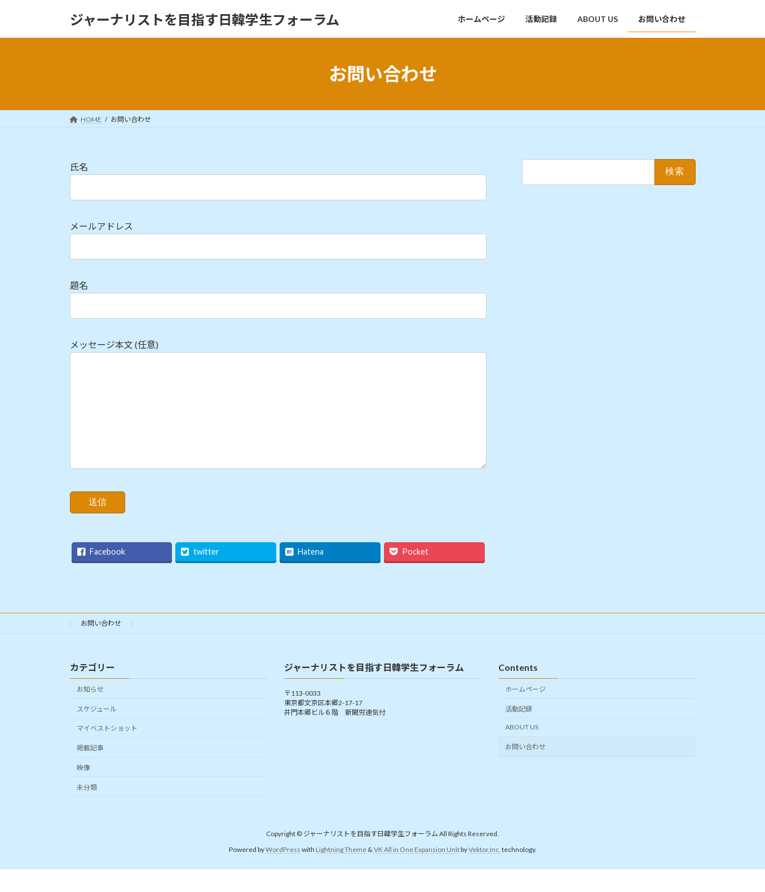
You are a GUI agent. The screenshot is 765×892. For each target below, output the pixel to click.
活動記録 (518, 731)
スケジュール (97, 731)
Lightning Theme (341, 872)
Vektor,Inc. (484, 872)
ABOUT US (521, 749)
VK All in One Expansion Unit (416, 872)
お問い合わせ (101, 645)
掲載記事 (90, 770)
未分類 (87, 810)
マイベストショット (107, 750)
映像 (83, 790)
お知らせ (90, 712)
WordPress (283, 872)
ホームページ (525, 712)
